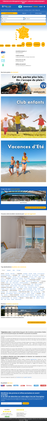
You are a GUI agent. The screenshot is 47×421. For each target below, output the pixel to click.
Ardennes (3, 281)
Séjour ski (24, 13)
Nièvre (36, 276)
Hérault (21, 287)
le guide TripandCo (28, 377)
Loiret (25, 279)
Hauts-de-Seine (13, 285)
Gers (36, 290)
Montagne (29, 44)
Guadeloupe (34, 282)
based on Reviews (7, 413)
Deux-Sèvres (38, 295)
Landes (34, 273)
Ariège (19, 290)
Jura (10, 282)
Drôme (42, 298)
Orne (19, 276)
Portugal (19, 45)
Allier (20, 275)
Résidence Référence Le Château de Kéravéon (12, 317)
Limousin (42, 287)
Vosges (43, 288)
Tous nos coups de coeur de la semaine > (35, 207)
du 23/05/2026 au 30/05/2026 (23, 311)
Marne (11, 281)
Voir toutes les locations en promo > (36, 322)
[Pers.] (24, 21)
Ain (34, 298)
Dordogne (25, 273)
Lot (38, 290)
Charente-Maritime (29, 295)
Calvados (10, 276)
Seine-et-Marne (38, 284)
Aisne (43, 293)
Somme (5, 295)
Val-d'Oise (37, 285)
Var (11, 298)
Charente (22, 295)
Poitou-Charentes (14, 295)
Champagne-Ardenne (34, 279)
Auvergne (15, 275)
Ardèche (38, 298)
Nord (32, 291)
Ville (43, 44)
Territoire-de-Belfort (24, 282)
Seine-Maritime (17, 284)
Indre (8, 279)
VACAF (41, 6)
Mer (23, 44)
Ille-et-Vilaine (27, 278)
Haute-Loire (28, 275)
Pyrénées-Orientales (32, 287)
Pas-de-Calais (37, 291)
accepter (30, 418)
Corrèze (2, 288)
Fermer (26, 420)
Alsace (2, 273)
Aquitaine (19, 273)
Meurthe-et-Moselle (27, 288)
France (3, 270)
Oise (2, 295)
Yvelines (2, 285)
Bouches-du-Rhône (5, 298)
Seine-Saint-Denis (22, 285)
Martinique (4, 290)
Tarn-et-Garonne (13, 291)
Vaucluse (15, 298)
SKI (20, 6)
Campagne (37, 44)
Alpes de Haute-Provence (23, 296)
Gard (18, 287)
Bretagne (8, 278)
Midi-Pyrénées (13, 290)
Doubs (7, 282)
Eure (12, 284)
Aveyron (24, 290)
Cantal (23, 275)
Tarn (7, 291)
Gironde (30, 273)
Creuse (7, 288)
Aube (7, 281)
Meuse (34, 288)
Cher (43, 278)
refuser (24, 418)
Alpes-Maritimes (40, 296)
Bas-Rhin (7, 273)
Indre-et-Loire (14, 279)
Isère (2, 299)
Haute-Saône (15, 282)
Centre (39, 278)
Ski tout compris (38, 13)
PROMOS (35, 6)
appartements (33, 359)
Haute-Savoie (18, 299)
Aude (14, 287)
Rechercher (23, 24)
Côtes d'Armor (15, 278)
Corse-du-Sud (29, 281)
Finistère (21, 278)
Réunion (22, 298)
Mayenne (24, 293)
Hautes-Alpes (33, 296)
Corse (23, 281)
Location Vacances (9, 13)
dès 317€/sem (23, 202)
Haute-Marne (16, 281)
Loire (5, 299)
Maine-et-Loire (17, 293)
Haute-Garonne (30, 290)
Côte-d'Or (31, 276)
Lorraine (20, 288)
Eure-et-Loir (3, 279)
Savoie (12, 299)
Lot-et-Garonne (40, 273)
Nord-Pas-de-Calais (24, 292)
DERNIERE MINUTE (27, 6)
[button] (31, 6)
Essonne (7, 285)
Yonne (2, 278)
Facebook (18, 377)
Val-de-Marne (30, 285)
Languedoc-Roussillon (6, 287)
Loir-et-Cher (20, 279)
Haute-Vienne (13, 288)
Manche (14, 276)
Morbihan (33, 278)
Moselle (39, 288)
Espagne (8, 45)
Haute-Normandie (5, 284)
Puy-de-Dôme (35, 275)
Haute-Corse (36, 281)
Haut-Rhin (12, 273)
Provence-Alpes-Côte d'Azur (9, 296)
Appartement (23, 236)
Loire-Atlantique (9, 293)
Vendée (32, 293)
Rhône (8, 299)
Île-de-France (26, 284)
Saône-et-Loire (41, 276)
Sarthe (28, 293)
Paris (32, 284)
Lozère (25, 287)
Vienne (43, 295)
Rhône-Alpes (29, 298)
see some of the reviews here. (7, 414)
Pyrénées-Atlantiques (5, 275)
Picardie (39, 293)
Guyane (41, 282)
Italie (13, 45)
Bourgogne (25, 276)
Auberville (23, 196)
